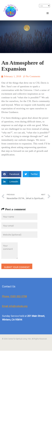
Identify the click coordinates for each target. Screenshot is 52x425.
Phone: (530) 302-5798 (14, 296)
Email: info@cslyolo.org (14, 306)
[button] (11, 174)
